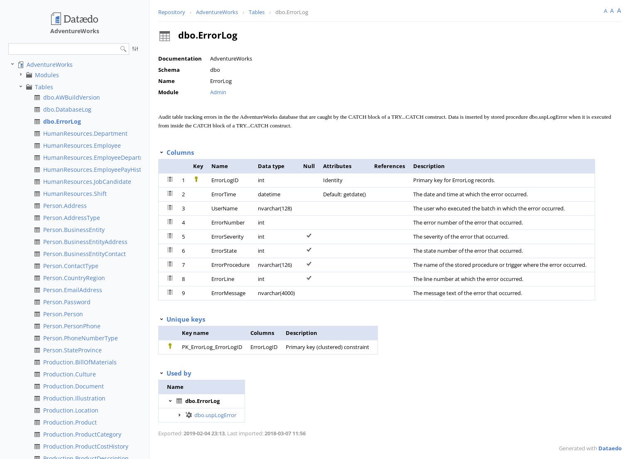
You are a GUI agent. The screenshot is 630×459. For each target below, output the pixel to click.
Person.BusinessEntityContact (84, 254)
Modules (47, 75)
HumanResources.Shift (75, 194)
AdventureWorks (50, 64)
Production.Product (70, 422)
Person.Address (65, 206)
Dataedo (610, 448)
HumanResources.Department (85, 133)
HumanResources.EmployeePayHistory (96, 169)
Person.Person (63, 314)
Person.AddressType (71, 218)
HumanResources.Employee (82, 145)
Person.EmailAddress (72, 290)
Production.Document (73, 386)
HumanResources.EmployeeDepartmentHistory (108, 157)
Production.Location (70, 410)
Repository (171, 12)
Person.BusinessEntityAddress (85, 242)
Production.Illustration (74, 398)
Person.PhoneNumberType (80, 338)
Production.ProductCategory (82, 434)
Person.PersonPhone (72, 326)
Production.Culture (69, 374)
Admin (218, 92)
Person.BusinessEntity (74, 230)
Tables (44, 87)
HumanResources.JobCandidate (87, 182)
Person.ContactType (70, 266)
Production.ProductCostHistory (85, 446)
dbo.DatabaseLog (67, 109)
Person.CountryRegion (74, 278)
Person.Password (67, 302)
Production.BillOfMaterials (80, 362)
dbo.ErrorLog (62, 121)
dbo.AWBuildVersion (71, 97)
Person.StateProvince (72, 350)
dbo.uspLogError (215, 415)
